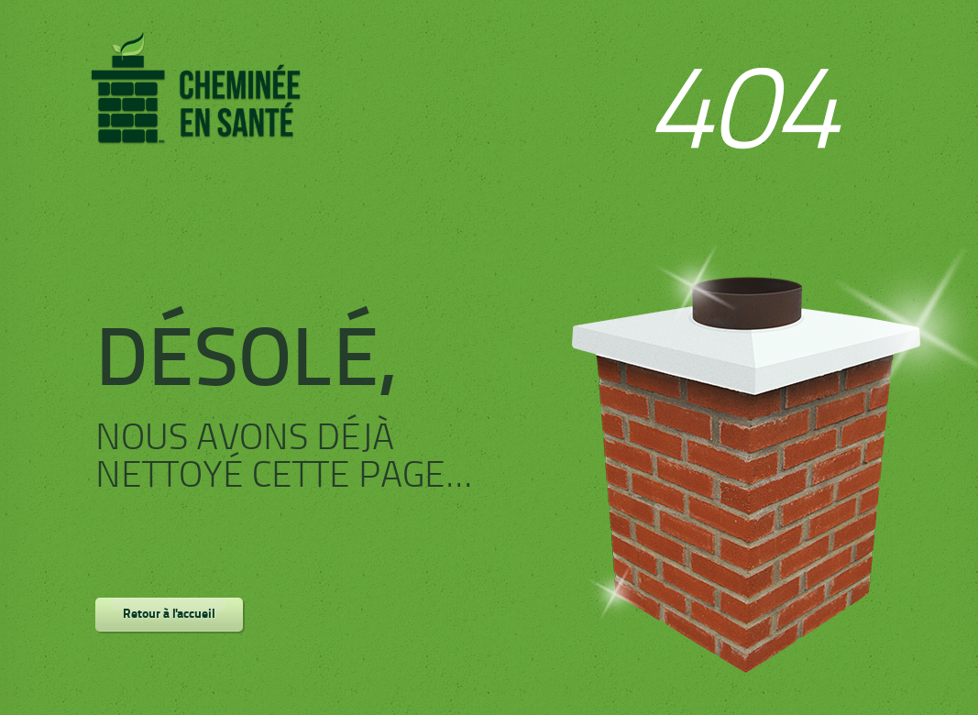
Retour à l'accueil (169, 615)
